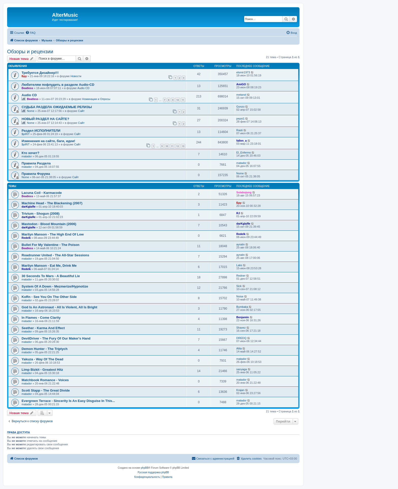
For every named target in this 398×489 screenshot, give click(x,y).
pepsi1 (240, 118)
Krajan (240, 390)
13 (183, 146)
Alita (239, 348)
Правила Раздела (36, 163)
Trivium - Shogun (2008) (40, 213)
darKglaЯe (29, 206)
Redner (240, 275)
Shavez (241, 327)
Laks (239, 265)
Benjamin (242, 317)
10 (177, 100)
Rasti (239, 130)
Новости (76, 76)
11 (183, 100)
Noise (239, 296)
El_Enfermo (243, 152)
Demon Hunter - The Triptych (45, 349)
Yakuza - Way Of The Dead (42, 359)
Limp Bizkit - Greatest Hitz (42, 370)
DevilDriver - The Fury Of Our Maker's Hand (56, 338)
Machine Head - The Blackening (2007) (52, 203)
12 (177, 146)
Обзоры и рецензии (30, 51)
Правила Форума (36, 174)
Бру (24, 76)
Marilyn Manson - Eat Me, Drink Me (49, 265)
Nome (30, 110)
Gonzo (240, 106)
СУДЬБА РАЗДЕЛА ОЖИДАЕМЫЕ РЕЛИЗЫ (57, 107)
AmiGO (241, 84)
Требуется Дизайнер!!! (40, 73)
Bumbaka (242, 306)
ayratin (240, 244)
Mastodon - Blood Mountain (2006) (49, 224)
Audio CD (83, 88)
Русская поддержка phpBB (153, 472)
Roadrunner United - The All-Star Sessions (55, 255)
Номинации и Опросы (96, 98)
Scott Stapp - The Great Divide (46, 390)
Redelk (26, 237)
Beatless (27, 88)
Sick (239, 286)
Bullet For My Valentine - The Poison (50, 245)
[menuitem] (30, 33)
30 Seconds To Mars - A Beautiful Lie (51, 276)
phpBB (144, 467)
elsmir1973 (243, 72)
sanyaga (241, 369)
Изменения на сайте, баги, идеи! (48, 141)
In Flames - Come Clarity (41, 317)
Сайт (81, 110)
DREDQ (241, 338)
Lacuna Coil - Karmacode (42, 193)
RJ (238, 213)
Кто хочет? (30, 153)
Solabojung (244, 192)
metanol (241, 94)
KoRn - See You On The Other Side (49, 297)
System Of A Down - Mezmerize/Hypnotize (55, 286)
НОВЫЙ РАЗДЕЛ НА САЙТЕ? (45, 119)
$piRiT (26, 134)
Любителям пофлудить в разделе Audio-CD (58, 85)
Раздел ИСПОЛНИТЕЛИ (41, 130)
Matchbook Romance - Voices (45, 380)
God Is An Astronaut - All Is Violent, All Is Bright (59, 307)
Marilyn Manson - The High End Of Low (53, 234)
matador (27, 156)
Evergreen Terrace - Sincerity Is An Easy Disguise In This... (68, 401)
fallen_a (241, 140)
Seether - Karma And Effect (43, 328)
